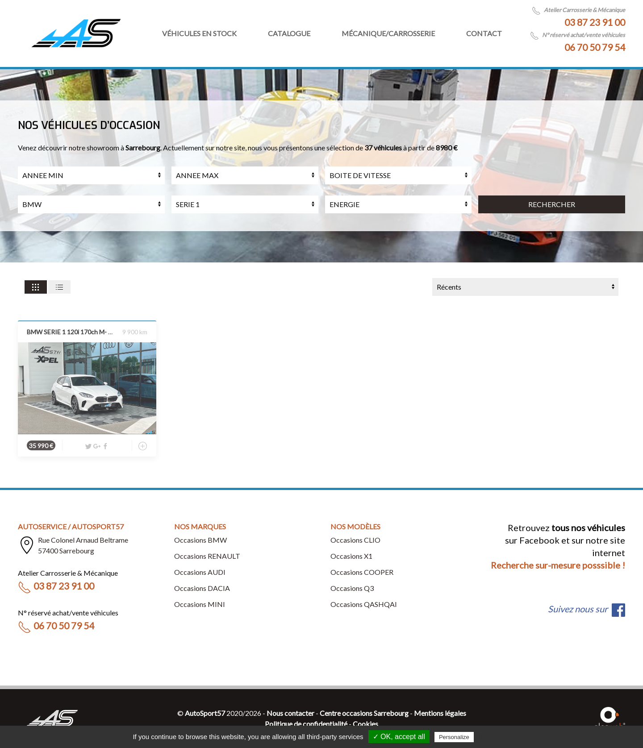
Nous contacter (290, 713)
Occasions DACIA (202, 588)
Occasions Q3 (352, 588)
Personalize (454, 737)
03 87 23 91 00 (594, 22)
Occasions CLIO (355, 540)
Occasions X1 (351, 556)
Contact (484, 33)
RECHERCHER (551, 204)
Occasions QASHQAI (363, 604)
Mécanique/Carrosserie (388, 33)
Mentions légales (440, 713)
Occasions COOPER (361, 572)
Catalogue (289, 33)
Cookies (365, 723)
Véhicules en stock (199, 33)
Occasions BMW (200, 540)
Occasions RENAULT (207, 556)
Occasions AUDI (199, 572)
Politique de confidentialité (306, 723)
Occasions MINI (199, 604)
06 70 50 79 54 (594, 47)
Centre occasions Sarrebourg (364, 713)
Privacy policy (497, 736)
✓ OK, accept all (399, 736)
